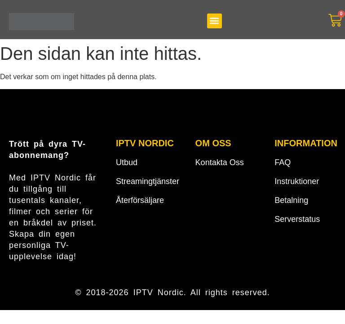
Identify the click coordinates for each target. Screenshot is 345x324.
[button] (214, 21)
